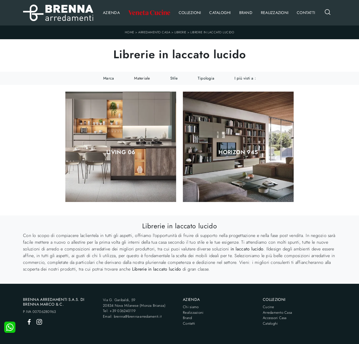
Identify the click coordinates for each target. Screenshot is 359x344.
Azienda (111, 12)
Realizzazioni (274, 12)
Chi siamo (191, 307)
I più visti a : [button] (245, 78)
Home (129, 32)
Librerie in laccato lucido (212, 32)
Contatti (306, 12)
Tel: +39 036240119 (119, 310)
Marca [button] (108, 78)
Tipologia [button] (206, 78)
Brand (245, 12)
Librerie (180, 32)
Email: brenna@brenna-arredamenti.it (132, 316)
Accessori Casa (275, 317)
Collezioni (190, 12)
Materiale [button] (142, 78)
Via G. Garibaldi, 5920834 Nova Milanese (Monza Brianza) (134, 302)
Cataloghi (220, 12)
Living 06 (120, 152)
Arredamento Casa (154, 32)
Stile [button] (174, 78)
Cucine (268, 307)
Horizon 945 (238, 152)
